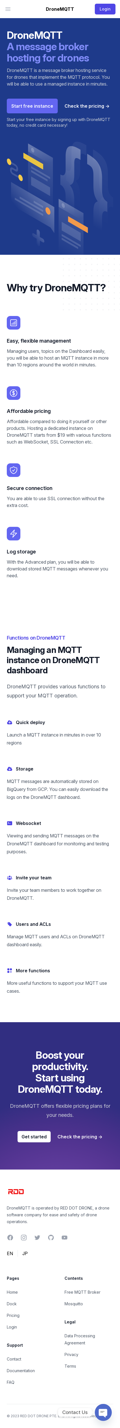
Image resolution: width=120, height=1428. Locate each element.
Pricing (13, 1315)
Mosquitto (74, 1303)
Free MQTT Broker (82, 1292)
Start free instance (32, 106)
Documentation (21, 1370)
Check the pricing (87, 106)
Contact (14, 1359)
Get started (34, 1137)
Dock (12, 1303)
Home (12, 1292)
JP (25, 1253)
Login (12, 1327)
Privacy (71, 1354)
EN (10, 1253)
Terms (70, 1366)
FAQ (10, 1382)
